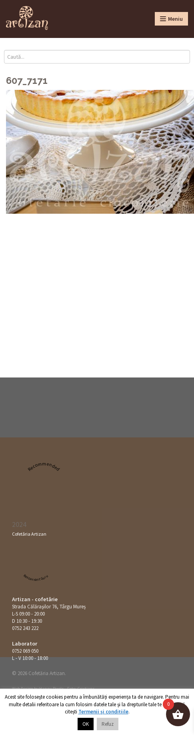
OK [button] (85, 724)
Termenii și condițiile (103, 711)
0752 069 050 (25, 651)
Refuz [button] (108, 724)
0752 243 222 (25, 628)
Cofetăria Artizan (29, 534)
